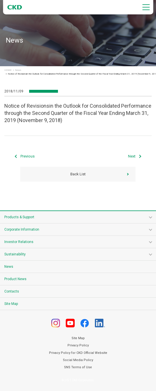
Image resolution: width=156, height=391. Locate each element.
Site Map (11, 304)
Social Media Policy (78, 360)
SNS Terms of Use (78, 367)
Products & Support (19, 217)
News (18, 70)
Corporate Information (21, 229)
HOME (8, 70)
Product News (15, 279)
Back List (78, 174)
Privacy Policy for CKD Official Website (78, 353)
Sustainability (15, 254)
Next (132, 156)
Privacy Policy (78, 345)
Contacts (11, 291)
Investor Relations (18, 242)
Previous (27, 156)
